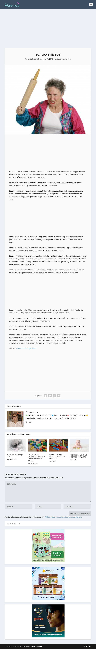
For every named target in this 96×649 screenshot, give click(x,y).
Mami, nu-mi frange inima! (26, 348)
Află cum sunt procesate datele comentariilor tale (63, 517)
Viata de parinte (61, 59)
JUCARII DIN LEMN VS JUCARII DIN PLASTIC (78, 456)
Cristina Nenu (37, 59)
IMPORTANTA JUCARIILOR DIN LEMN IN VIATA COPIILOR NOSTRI (37, 458)
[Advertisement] (48, 28)
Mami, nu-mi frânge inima (15, 456)
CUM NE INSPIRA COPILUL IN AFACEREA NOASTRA (58, 457)
